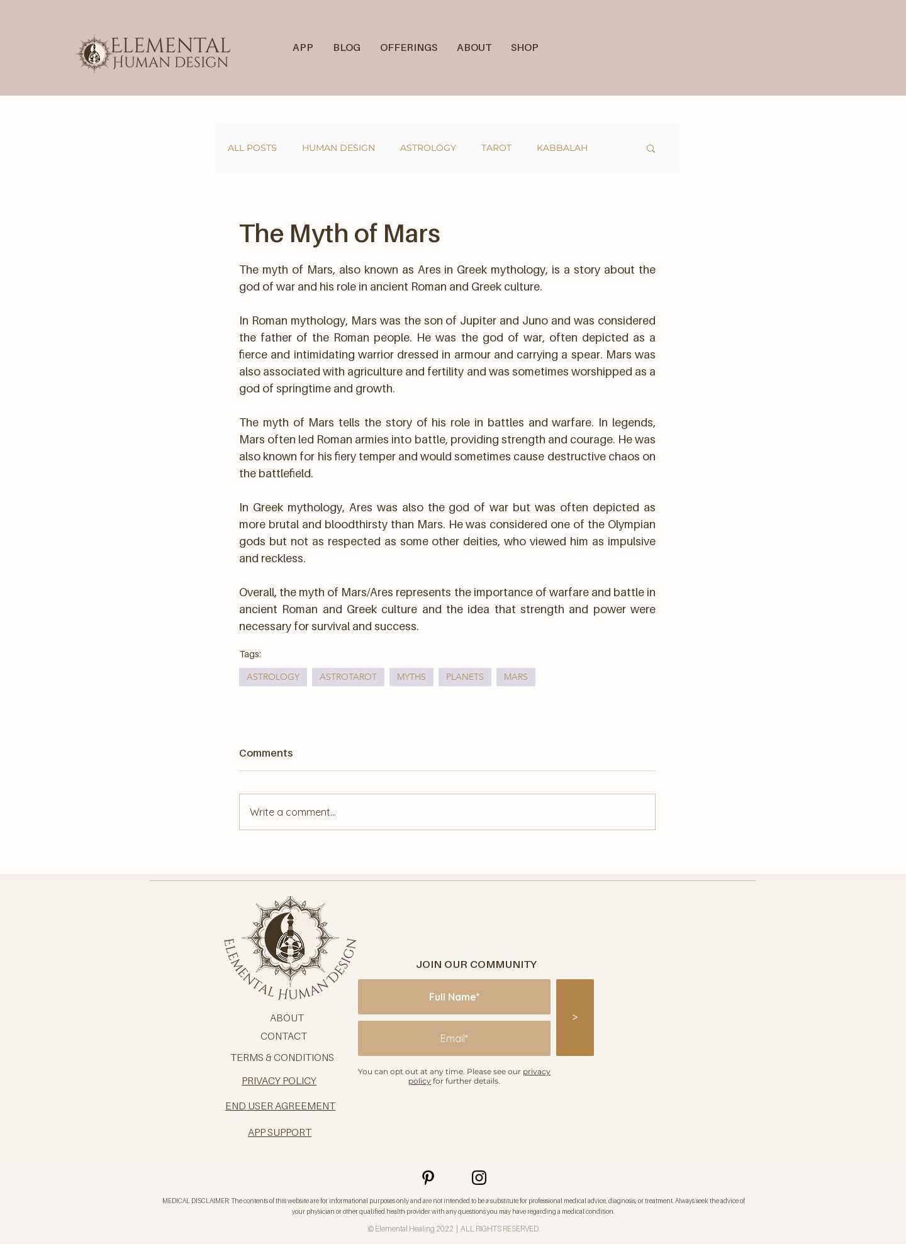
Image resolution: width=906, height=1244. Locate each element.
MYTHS (411, 676)
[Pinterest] (428, 1177)
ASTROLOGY (428, 148)
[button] (788, 40)
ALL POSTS (252, 148)
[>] (575, 1017)
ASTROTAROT (348, 676)
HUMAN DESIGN (338, 148)
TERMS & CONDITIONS (282, 1057)
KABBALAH (562, 148)
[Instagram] (479, 1177)
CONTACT (283, 1036)
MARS (516, 676)
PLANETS (465, 676)
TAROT (496, 148)
